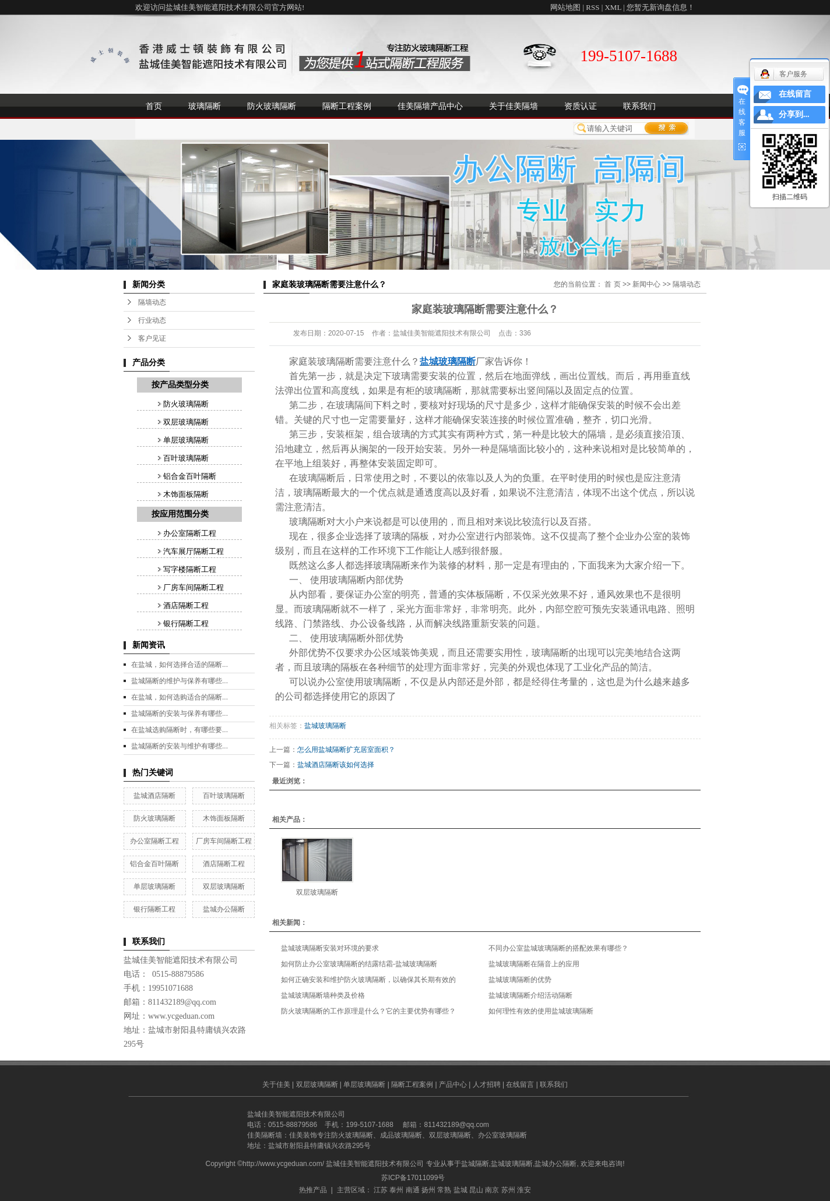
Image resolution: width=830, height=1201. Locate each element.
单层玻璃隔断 (186, 440)
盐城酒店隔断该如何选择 (335, 765)
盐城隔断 (475, 1164)
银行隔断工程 (186, 623)
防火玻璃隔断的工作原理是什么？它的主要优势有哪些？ (368, 1011)
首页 (154, 106)
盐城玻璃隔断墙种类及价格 (323, 995)
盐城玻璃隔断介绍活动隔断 (530, 995)
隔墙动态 (152, 302)
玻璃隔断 (204, 106)
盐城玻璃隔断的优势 (519, 980)
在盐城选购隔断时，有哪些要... (179, 730)
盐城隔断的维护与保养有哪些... (179, 681)
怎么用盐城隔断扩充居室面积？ (346, 750)
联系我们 (639, 106)
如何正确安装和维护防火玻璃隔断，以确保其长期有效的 (368, 980)
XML (612, 7)
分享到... (794, 114)
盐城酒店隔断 (154, 796)
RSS (592, 7)
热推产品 (313, 1190)
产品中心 (453, 1084)
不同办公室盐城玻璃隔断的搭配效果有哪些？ (558, 948)
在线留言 (520, 1084)
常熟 (444, 1190)
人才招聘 (487, 1084)
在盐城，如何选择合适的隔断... (179, 664)
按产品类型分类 (180, 384)
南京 (492, 1190)
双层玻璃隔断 (186, 422)
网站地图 (565, 7)
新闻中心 (646, 284)
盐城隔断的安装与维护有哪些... (179, 746)
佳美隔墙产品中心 (430, 106)
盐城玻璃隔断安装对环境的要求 (330, 948)
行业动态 (152, 320)
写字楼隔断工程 (189, 569)
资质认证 (580, 106)
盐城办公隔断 (224, 909)
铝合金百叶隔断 (189, 476)
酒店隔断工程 (186, 605)
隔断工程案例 (346, 106)
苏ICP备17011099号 (413, 1178)
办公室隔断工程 (189, 533)
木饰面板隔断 (186, 494)
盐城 (460, 1190)
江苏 (381, 1190)
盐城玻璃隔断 (325, 726)
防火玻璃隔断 (271, 106)
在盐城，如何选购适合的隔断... (179, 697)
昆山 (476, 1190)
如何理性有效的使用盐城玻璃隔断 (540, 1011)
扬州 (428, 1190)
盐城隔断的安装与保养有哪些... (179, 713)
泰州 (396, 1190)
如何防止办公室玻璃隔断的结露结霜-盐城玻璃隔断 (359, 964)
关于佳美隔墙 (513, 106)
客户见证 (152, 338)
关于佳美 (276, 1084)
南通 (413, 1190)
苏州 (508, 1190)
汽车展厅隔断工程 (193, 551)
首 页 (612, 284)
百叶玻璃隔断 (186, 458)
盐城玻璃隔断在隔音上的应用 (533, 964)
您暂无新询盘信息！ (661, 7)
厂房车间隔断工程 (193, 587)
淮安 (524, 1190)
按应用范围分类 (180, 514)
